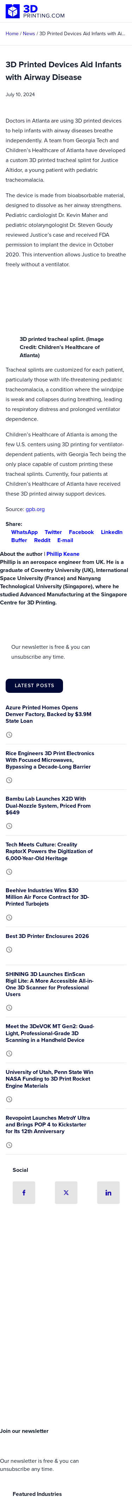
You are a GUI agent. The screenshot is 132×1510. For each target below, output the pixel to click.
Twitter (50, 532)
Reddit (39, 540)
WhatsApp (22, 532)
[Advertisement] (66, 1350)
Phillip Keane (63, 554)
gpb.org (35, 509)
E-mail (62, 540)
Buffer (16, 540)
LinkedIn (108, 532)
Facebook (78, 532)
